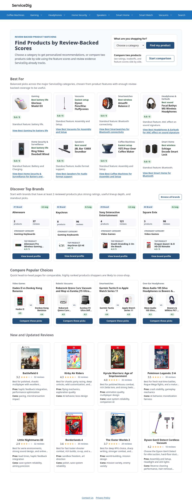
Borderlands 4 (74, 439)
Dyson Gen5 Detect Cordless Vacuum (161, 441)
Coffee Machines (15, 14)
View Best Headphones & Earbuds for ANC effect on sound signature (161, 131)
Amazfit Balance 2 (124, 105)
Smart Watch (146, 14)
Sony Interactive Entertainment (109, 214)
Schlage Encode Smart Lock (170, 151)
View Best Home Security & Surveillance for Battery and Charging (27, 175)
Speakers (105, 14)
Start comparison (160, 58)
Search (181, 14)
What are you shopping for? (130, 38)
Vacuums (167, 14)
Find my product (160, 45)
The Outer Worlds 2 (118, 439)
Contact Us (87, 497)
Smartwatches (125, 96)
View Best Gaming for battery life (30, 130)
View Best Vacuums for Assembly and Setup (73, 130)
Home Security (83, 14)
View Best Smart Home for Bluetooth (157, 174)
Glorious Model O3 (37, 105)
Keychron (62, 212)
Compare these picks (31, 320)
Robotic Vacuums (64, 283)
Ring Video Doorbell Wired (40, 153)
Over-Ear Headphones (153, 283)
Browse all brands (170, 197)
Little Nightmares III (30, 439)
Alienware (18, 212)
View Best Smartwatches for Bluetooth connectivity (114, 130)
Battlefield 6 (30, 373)
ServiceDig (22, 5)
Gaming (37, 14)
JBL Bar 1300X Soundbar (83, 150)
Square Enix (150, 212)
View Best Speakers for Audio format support (71, 175)
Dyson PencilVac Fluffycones (82, 106)
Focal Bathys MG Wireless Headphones (169, 108)
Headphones (58, 14)
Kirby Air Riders (74, 373)
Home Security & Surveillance (39, 143)
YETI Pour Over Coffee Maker (127, 150)
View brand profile (31, 256)
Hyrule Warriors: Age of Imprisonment (117, 375)
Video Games (18, 283)
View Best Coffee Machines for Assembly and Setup (115, 175)
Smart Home (126, 14)
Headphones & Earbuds (169, 97)
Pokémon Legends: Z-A (161, 373)
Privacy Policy (103, 497)
